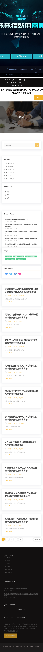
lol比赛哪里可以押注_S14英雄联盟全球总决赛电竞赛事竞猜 (21, 479)
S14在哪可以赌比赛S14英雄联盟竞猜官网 (16, 239)
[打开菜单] (1, 97)
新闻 (8, 205)
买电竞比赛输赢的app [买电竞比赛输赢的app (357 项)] (31, 264)
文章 (8, 201)
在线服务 (8, 563)
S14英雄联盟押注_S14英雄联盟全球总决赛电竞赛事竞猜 (21, 403)
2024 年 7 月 (10, 188)
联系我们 (8, 560)
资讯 (8, 208)
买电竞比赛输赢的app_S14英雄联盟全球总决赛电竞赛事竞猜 (21, 252)
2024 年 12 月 (10, 176)
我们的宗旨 (8, 569)
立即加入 (38, 97)
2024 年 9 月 (10, 182)
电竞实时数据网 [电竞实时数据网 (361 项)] (10, 267)
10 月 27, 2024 (20, 408)
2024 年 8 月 (10, 185)
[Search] (37, 149)
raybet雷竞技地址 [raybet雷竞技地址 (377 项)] (18, 264)
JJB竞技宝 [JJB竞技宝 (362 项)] (8, 264)
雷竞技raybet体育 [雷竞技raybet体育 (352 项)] (20, 267)
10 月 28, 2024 (20, 383)
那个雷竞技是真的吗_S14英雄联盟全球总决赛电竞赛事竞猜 (21, 428)
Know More (8, 312)
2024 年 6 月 (10, 191)
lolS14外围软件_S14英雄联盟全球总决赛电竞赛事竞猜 (20, 454)
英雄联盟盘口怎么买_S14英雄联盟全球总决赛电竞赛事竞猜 (21, 377)
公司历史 (8, 566)
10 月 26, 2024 (20, 485)
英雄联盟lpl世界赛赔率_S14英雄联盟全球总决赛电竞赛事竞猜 (21, 505)
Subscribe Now (10, 638)
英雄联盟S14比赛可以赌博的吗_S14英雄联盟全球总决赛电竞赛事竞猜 (21, 245)
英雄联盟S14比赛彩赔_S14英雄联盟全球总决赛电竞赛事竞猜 (21, 530)
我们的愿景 (8, 572)
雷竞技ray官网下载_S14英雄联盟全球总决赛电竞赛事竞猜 (21, 352)
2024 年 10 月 (10, 179)
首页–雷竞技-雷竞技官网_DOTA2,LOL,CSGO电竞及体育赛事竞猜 (21, 91)
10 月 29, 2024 (20, 306)
